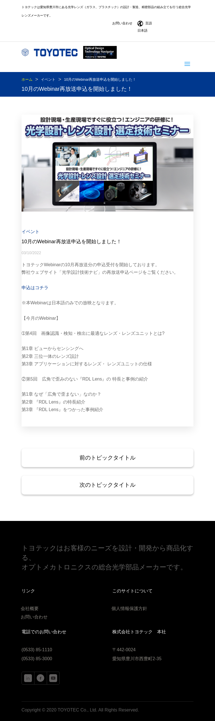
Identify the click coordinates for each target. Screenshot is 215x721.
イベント (48, 79)
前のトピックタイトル (107, 458)
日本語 (142, 31)
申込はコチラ (35, 287)
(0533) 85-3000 (37, 658)
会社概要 (30, 609)
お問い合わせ (122, 23)
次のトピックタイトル (107, 485)
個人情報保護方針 (129, 609)
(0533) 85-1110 (37, 649)
